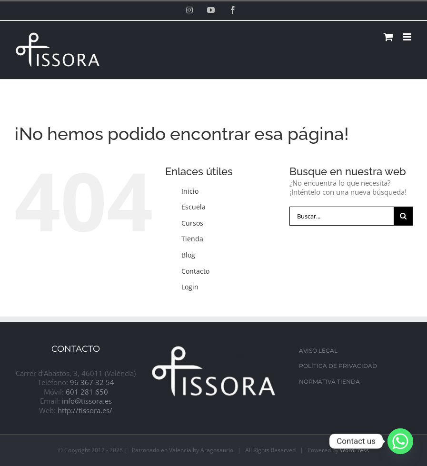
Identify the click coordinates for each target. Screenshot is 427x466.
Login (190, 286)
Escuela (193, 206)
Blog (188, 254)
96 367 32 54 (92, 382)
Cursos (192, 223)
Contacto (195, 271)
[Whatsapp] (400, 441)
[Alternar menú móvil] (408, 37)
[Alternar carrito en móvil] (388, 37)
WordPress (354, 450)
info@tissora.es (87, 401)
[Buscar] (403, 216)
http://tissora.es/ (85, 410)
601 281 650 (87, 392)
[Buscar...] (341, 216)
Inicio (190, 191)
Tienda (192, 238)
